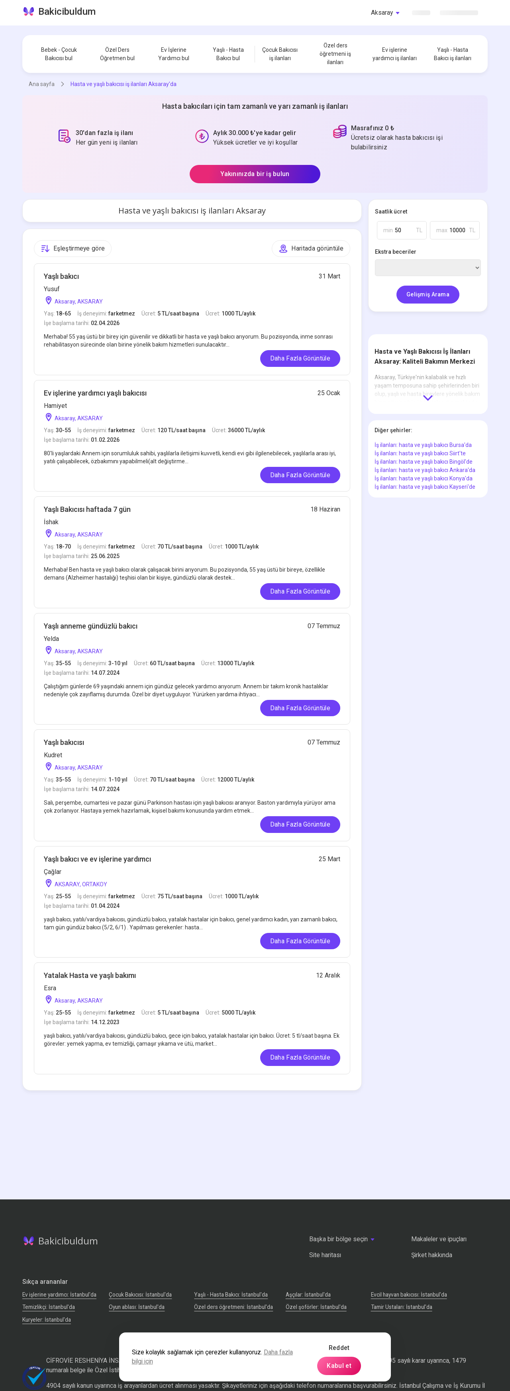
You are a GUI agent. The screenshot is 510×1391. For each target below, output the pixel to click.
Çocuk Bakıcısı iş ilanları (280, 54)
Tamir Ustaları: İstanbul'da (401, 1307)
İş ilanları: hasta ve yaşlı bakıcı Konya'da (424, 478)
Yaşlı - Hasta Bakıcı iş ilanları (452, 54)
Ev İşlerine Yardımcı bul (173, 54)
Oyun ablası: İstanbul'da (137, 1307)
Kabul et (339, 1365)
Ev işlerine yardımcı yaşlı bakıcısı (95, 393)
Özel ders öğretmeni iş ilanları (335, 53)
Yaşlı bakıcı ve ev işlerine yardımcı (97, 859)
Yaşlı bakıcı (61, 276)
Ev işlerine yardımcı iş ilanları (395, 54)
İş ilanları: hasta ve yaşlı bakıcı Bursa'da (423, 445)
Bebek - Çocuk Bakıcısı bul (59, 54)
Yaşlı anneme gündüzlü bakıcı (90, 626)
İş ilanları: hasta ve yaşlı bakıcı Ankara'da (425, 470)
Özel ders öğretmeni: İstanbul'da (233, 1307)
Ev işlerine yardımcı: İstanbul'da (59, 1294)
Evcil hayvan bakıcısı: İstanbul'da (409, 1294)
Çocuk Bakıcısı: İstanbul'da (140, 1294)
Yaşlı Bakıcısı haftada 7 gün (87, 509)
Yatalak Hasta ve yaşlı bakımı (90, 975)
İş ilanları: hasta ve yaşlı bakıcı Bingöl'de (424, 461)
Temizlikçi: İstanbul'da (48, 1307)
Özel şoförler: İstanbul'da (316, 1307)
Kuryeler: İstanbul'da (46, 1320)
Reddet (339, 1348)
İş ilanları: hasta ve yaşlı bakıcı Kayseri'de (425, 487)
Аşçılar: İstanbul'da (308, 1294)
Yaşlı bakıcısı (64, 742)
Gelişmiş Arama (427, 294)
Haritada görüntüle (311, 248)
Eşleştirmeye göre (73, 248)
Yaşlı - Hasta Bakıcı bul (228, 54)
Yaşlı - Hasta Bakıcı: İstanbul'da (231, 1294)
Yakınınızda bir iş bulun (255, 174)
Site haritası (325, 1255)
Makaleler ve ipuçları (439, 1239)
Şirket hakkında (431, 1255)
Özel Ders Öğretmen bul (117, 54)
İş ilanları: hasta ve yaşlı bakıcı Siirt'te (420, 453)
